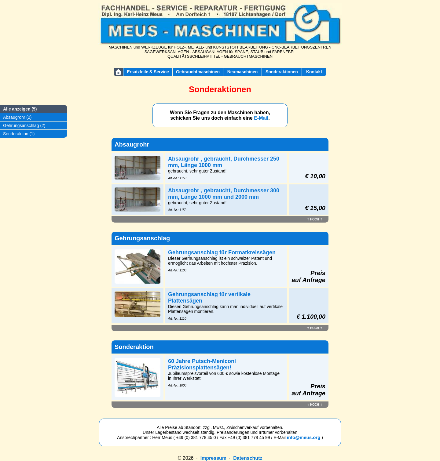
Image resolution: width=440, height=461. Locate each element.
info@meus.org (304, 437)
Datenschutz (247, 458)
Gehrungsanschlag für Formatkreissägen (222, 252)
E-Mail (261, 118)
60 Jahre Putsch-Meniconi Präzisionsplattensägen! (202, 364)
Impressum (213, 458)
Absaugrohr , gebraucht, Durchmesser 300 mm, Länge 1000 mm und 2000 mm (223, 193)
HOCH (314, 219)
